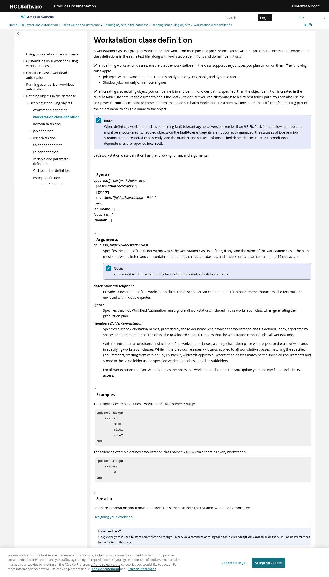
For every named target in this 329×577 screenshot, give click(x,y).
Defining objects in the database (125, 25)
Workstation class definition (213, 25)
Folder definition (45, 152)
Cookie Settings (233, 566)
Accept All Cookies (268, 566)
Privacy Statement (142, 572)
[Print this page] (310, 25)
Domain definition (47, 124)
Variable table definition (51, 170)
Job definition (43, 131)
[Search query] (246, 17)
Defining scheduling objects (171, 25)
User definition (44, 138)
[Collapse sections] (305, 25)
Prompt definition (46, 177)
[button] (24, 54)
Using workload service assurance (52, 54)
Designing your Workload (113, 520)
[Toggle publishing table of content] (17, 33)
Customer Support (306, 6)
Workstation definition (50, 110)
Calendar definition (48, 145)
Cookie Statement (105, 572)
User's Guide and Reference (80, 25)
